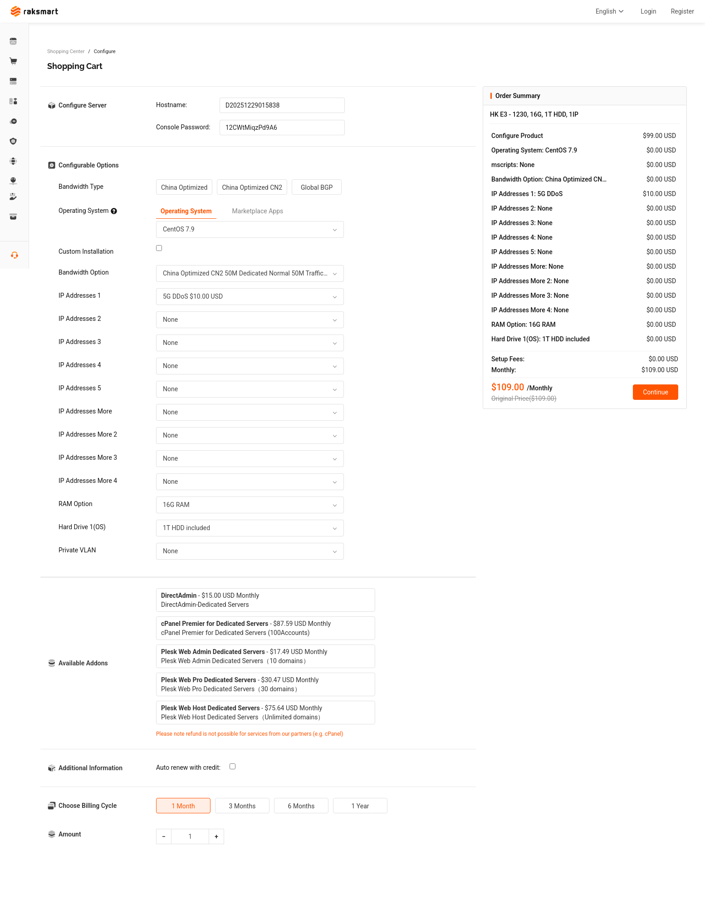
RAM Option (76, 503)
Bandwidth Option (84, 272)
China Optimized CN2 (252, 187)
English (611, 11)
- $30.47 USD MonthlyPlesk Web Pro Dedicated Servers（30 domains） (239, 684)
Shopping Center (65, 51)
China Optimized (184, 187)
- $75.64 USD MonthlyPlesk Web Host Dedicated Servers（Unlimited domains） (242, 712)
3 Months (242, 806)
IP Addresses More (85, 411)
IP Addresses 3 (80, 341)
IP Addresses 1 (80, 295)
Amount (70, 834)
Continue (655, 392)
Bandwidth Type (81, 186)
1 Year (360, 806)
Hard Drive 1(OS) (82, 527)
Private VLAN (77, 550)
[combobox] (250, 229)
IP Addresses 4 (80, 365)
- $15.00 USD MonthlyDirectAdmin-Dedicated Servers (210, 600)
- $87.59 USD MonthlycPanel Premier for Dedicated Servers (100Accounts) (246, 628)
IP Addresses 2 (80, 318)
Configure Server (83, 105)
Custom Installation (86, 251)
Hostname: (171, 104)
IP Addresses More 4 (88, 480)
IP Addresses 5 (80, 388)
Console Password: (183, 127)
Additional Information (90, 768)
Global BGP (317, 187)
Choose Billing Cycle (88, 805)
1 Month (183, 806)
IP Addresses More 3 (88, 457)
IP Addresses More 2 (88, 434)
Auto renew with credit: (188, 767)
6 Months (301, 806)
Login (648, 11)
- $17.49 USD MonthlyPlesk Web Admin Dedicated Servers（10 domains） (244, 656)
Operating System (88, 210)
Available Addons (83, 663)
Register (682, 11)
